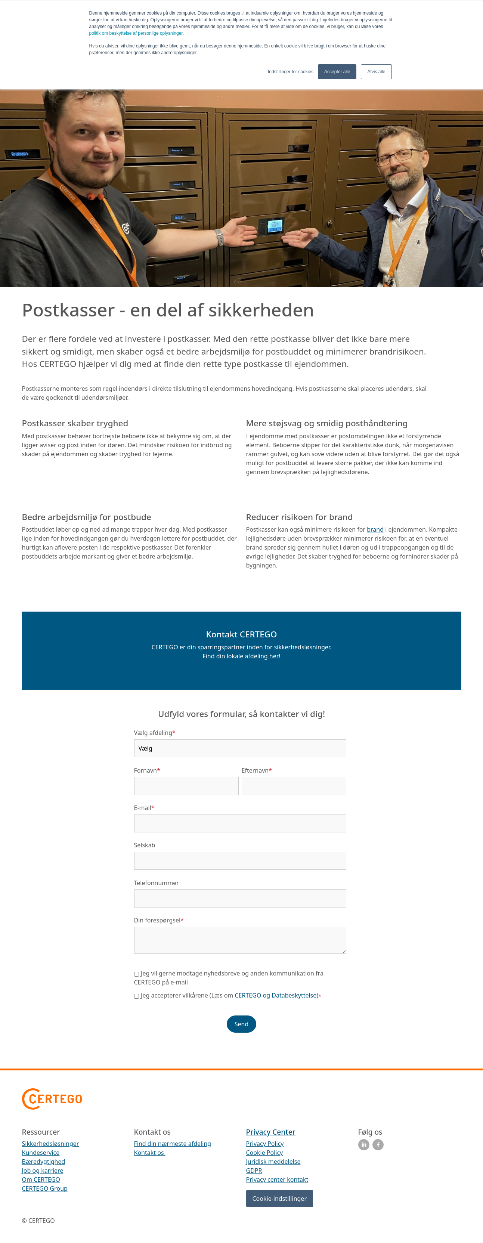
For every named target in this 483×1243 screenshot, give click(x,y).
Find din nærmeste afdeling (172, 1144)
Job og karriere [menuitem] (43, 1170)
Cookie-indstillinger (280, 1198)
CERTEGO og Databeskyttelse (276, 995)
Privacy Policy (265, 1144)
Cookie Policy (264, 1152)
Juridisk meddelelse (273, 1161)
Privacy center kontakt (277, 1179)
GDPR (254, 1170)
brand (375, 529)
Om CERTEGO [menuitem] (41, 1179)
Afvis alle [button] (376, 71)
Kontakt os (149, 1152)
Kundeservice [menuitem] (41, 1152)
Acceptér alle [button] (337, 71)
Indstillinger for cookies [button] (290, 71)
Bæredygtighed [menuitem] (43, 1161)
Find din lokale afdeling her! (241, 656)
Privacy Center (270, 1132)
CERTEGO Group (45, 1188)
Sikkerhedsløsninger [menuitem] (50, 1144)
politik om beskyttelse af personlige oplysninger (136, 33)
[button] (241, 669)
